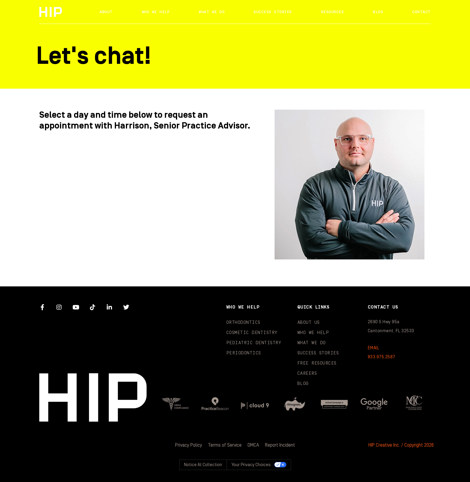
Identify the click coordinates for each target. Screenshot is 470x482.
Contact (421, 12)
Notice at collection (203, 464)
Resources (332, 12)
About (106, 12)
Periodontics (243, 353)
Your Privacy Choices (251, 464)
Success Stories (273, 12)
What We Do (212, 12)
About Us (308, 322)
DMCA (253, 445)
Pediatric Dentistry (253, 342)
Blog (378, 12)
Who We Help (156, 12)
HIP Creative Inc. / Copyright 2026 (401, 445)
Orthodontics (243, 322)
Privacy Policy (188, 445)
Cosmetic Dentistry (252, 332)
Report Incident (280, 445)
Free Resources (317, 363)
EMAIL (373, 347)
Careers (307, 373)
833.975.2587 (381, 356)
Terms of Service (225, 445)
